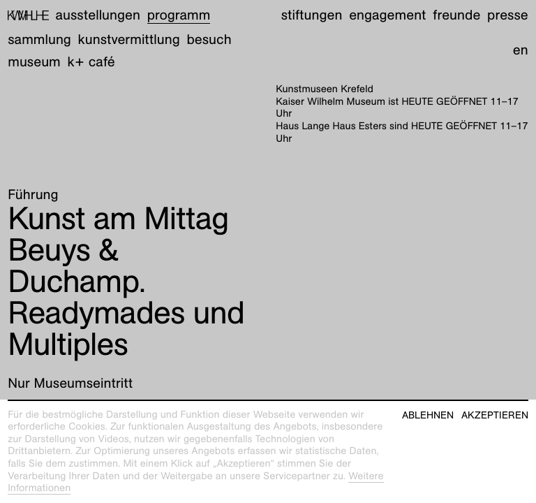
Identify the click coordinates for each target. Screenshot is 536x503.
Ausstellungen (98, 15)
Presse (507, 15)
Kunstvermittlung (129, 39)
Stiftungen (312, 15)
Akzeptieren (494, 415)
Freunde (456, 15)
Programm (179, 15)
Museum (34, 62)
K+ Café (91, 62)
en (520, 50)
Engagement (387, 15)
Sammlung (39, 39)
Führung (33, 195)
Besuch (208, 39)
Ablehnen (428, 415)
